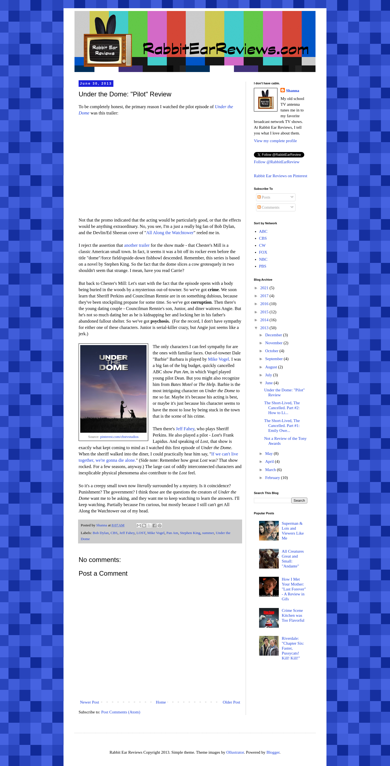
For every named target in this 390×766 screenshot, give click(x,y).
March (271, 469)
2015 (264, 312)
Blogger (273, 752)
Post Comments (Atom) (120, 712)
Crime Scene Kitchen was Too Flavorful (293, 615)
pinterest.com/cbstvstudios (119, 437)
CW (262, 245)
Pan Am (172, 533)
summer (208, 533)
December (274, 335)
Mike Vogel (218, 359)
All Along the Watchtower (170, 232)
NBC (263, 259)
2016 (264, 304)
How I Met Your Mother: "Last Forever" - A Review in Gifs (294, 589)
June (269, 383)
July (269, 375)
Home (161, 702)
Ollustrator (235, 752)
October (272, 351)
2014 (264, 320)
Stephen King (190, 533)
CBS (114, 533)
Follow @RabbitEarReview (277, 162)
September (274, 359)
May (269, 453)
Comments (268, 207)
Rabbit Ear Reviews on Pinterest (280, 176)
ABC (263, 231)
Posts (263, 197)
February (273, 477)
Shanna (292, 90)
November (274, 343)
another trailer (137, 245)
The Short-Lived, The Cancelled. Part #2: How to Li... (282, 408)
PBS (262, 266)
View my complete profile (275, 141)
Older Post (231, 702)
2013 (264, 328)
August (271, 367)
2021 (264, 288)
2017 (264, 296)
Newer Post (89, 702)
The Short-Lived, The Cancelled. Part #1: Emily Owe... (282, 425)
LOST (140, 533)
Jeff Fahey (185, 428)
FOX (263, 252)
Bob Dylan (101, 533)
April (270, 461)
